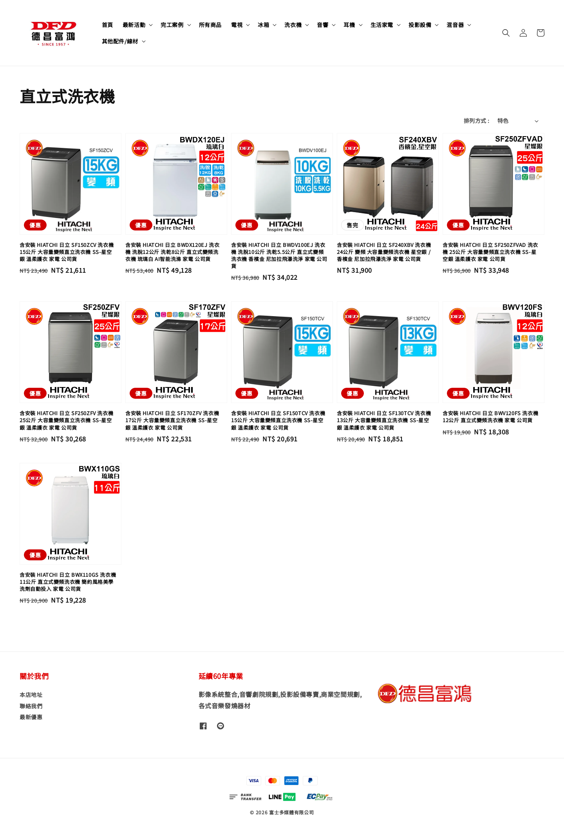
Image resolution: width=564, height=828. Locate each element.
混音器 (455, 24)
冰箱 (263, 24)
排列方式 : (476, 120)
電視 (236, 24)
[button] (506, 32)
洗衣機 (293, 24)
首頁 (107, 25)
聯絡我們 (31, 706)
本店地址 (31, 694)
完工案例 (172, 24)
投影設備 (420, 24)
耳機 (349, 24)
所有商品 (210, 25)
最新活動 (134, 24)
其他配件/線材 (120, 41)
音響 (322, 24)
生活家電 (382, 24)
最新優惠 (31, 717)
